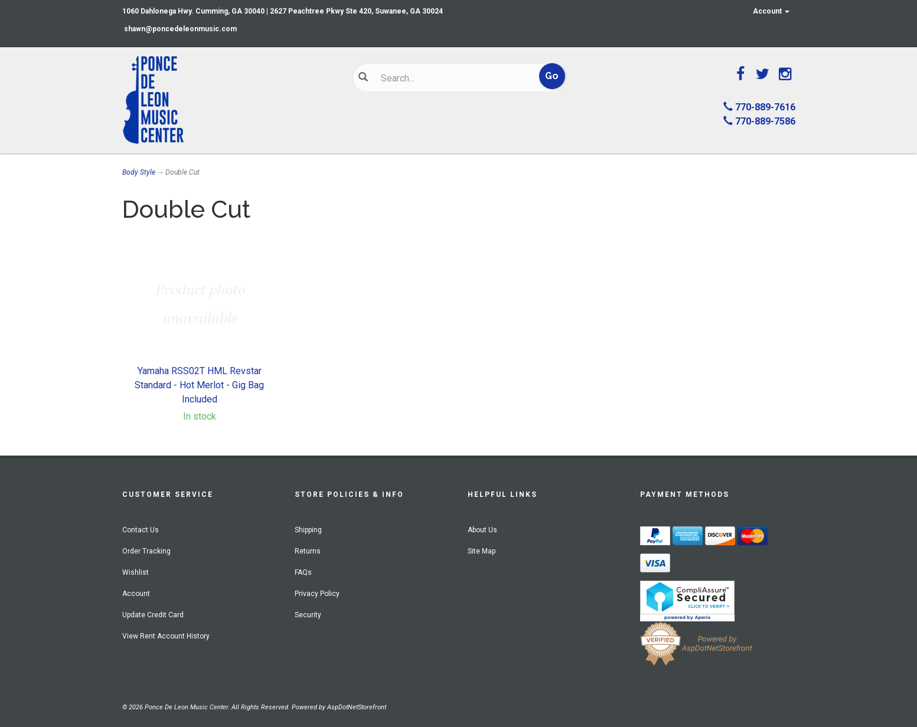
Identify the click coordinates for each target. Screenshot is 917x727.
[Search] (450, 77)
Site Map (481, 551)
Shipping (308, 530)
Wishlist (135, 572)
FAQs (303, 572)
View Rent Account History (166, 636)
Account (771, 11)
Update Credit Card (153, 615)
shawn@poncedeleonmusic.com (180, 29)
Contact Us (140, 530)
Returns (308, 551)
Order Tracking (146, 551)
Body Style (138, 172)
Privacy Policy (317, 594)
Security (308, 615)
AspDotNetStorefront (356, 707)
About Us (482, 530)
